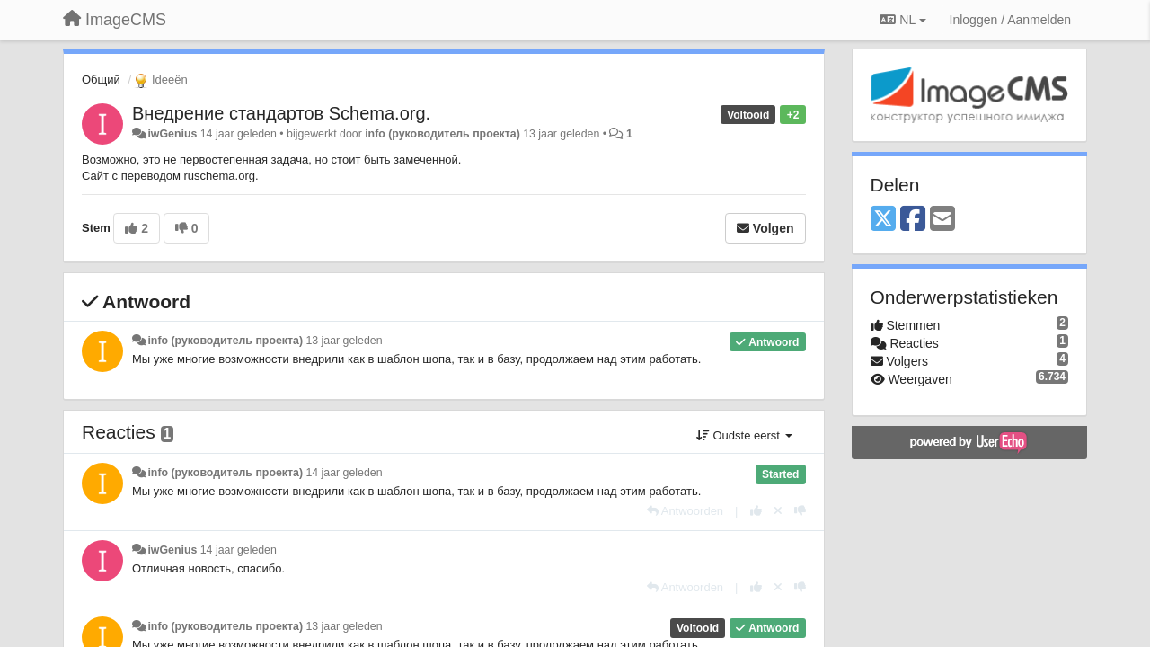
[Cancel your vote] (778, 511)
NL (902, 20)
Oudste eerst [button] (744, 435)
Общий (101, 79)
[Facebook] (912, 219)
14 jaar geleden (343, 472)
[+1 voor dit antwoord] (756, 511)
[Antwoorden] (685, 511)
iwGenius (172, 134)
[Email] (942, 219)
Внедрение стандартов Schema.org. (281, 113)
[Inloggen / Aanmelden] (1010, 19)
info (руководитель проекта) (442, 134)
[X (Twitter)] (883, 219)
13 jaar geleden (343, 340)
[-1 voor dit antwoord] (800, 511)
